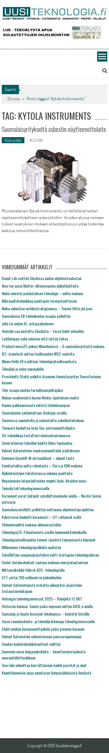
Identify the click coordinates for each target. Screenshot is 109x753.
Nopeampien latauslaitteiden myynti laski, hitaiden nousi (44, 481)
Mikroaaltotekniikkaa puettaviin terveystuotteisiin (39, 301)
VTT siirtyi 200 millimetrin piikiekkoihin (31, 577)
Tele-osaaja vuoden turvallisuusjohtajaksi (32, 390)
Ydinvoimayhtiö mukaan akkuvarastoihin (31, 524)
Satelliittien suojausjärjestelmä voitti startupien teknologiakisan (50, 555)
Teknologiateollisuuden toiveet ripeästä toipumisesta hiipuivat (49, 540)
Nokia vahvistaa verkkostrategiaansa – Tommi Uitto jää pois (47, 308)
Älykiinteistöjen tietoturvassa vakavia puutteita (37, 473)
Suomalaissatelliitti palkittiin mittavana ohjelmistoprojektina (48, 509)
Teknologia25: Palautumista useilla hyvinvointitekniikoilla (44, 532)
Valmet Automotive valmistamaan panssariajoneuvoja (41, 636)
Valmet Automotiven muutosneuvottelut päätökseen (41, 450)
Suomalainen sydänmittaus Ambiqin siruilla (34, 413)
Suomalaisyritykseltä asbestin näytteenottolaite (54, 129)
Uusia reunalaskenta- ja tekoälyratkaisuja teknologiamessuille (48, 621)
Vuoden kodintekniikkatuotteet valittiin (31, 644)
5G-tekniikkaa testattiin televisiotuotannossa (36, 435)
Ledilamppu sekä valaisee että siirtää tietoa (35, 339)
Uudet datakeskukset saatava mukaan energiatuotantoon (45, 562)
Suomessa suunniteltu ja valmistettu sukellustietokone (43, 420)
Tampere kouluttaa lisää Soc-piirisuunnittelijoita (38, 428)
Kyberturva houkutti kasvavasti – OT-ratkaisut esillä (41, 517)
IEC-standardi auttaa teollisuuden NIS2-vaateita (38, 354)
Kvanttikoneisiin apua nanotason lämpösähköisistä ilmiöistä (46, 673)
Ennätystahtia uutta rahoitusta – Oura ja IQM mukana (42, 465)
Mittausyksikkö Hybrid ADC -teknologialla (33, 570)
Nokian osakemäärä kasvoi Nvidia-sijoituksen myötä (40, 398)
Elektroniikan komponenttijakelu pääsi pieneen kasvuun (43, 629)
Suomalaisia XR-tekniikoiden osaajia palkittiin (36, 316)
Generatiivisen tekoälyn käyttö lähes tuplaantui (37, 443)
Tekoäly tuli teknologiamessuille (25, 488)
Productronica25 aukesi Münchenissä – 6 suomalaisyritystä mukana (53, 346)
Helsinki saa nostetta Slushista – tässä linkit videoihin (43, 331)
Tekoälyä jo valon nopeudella (23, 369)
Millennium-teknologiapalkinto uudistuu (31, 547)
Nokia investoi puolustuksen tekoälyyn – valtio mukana (42, 293)
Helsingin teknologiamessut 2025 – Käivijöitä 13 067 (42, 599)
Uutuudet (13, 140)
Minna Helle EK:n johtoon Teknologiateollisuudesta (39, 361)
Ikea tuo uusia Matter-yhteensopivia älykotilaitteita (40, 286)
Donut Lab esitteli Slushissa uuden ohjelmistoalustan (41, 278)
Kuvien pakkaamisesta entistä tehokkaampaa (36, 405)
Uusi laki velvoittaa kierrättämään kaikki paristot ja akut (44, 665)
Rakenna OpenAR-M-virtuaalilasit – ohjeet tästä (38, 458)
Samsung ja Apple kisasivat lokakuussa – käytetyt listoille (45, 614)
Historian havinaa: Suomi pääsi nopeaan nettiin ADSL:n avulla (47, 606)
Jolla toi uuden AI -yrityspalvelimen (27, 323)
